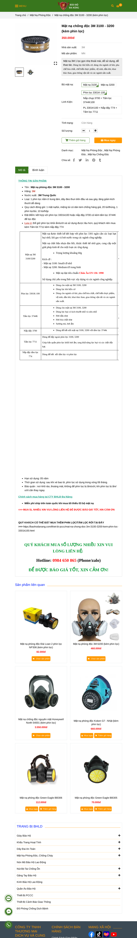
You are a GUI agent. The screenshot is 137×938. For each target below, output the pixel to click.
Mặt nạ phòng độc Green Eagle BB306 (41, 797)
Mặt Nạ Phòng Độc (91, 150)
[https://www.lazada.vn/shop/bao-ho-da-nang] (106, 934)
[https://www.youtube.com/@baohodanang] (114, 934)
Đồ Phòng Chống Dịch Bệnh (32, 908)
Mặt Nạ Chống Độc (98, 154)
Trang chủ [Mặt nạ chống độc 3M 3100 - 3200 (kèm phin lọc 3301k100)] (20, 15)
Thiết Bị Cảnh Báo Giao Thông (34, 902)
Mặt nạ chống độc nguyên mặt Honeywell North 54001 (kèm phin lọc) (41, 721)
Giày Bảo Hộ (68, 835)
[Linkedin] (87, 160)
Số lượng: (67, 130)
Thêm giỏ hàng (75, 140)
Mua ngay (108, 140)
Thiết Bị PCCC (25, 895)
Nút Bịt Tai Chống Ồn (68, 868)
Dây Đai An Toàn (68, 848)
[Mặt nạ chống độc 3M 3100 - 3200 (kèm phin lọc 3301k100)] (119, 6)
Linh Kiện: (67, 102)
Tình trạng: (68, 123)
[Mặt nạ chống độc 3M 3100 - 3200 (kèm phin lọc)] (68, 6)
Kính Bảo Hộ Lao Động (29, 882)
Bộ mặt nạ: (67, 84)
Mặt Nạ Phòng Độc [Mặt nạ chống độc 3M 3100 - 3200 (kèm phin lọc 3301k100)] (40, 15)
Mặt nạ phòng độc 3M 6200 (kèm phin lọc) (96, 644)
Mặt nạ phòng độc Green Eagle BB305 (96, 797)
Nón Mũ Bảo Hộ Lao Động (31, 862)
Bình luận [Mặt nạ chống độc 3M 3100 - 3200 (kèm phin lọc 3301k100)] (38, 170)
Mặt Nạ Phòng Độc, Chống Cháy (68, 855)
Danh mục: (68, 150)
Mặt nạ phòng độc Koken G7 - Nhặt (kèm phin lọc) (96, 723)
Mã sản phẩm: (70, 53)
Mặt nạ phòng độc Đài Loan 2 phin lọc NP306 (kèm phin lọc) (41, 646)
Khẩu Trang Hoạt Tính (68, 842)
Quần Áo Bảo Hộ (68, 888)
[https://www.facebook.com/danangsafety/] (91, 934)
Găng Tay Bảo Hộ (68, 875)
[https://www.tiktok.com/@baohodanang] (99, 934)
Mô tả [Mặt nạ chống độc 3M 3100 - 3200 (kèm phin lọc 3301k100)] (21, 170)
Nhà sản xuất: (69, 47)
